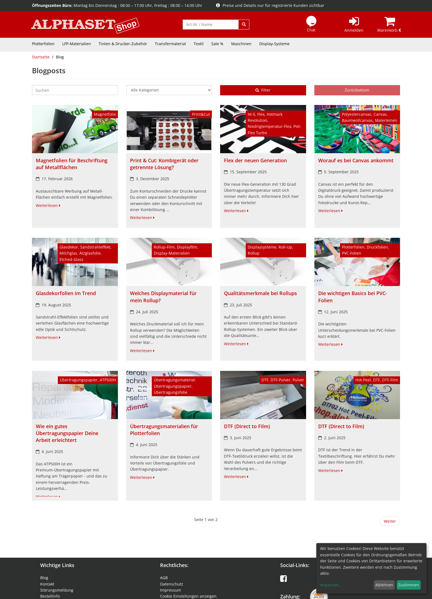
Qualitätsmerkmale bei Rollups (260, 293)
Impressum (170, 590)
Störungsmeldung (56, 590)
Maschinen (241, 43)
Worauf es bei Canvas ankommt (355, 160)
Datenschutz (171, 584)
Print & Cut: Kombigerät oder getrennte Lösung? (164, 164)
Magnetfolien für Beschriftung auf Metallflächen (71, 164)
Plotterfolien (43, 43)
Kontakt (47, 584)
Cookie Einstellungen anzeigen (188, 596)
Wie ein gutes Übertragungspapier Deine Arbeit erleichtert (67, 433)
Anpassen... (331, 584)
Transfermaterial (170, 43)
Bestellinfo (50, 596)
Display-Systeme (274, 43)
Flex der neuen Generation (255, 160)
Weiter (390, 521)
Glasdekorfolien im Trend (66, 293)
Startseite (41, 57)
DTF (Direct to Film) (247, 426)
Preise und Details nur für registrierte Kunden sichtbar (270, 5)
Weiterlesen (48, 205)
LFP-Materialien (76, 43)
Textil (199, 43)
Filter (263, 90)
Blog (44, 577)
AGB (164, 577)
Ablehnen (384, 584)
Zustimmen (408, 584)
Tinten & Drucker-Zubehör (123, 43)
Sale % (217, 43)
